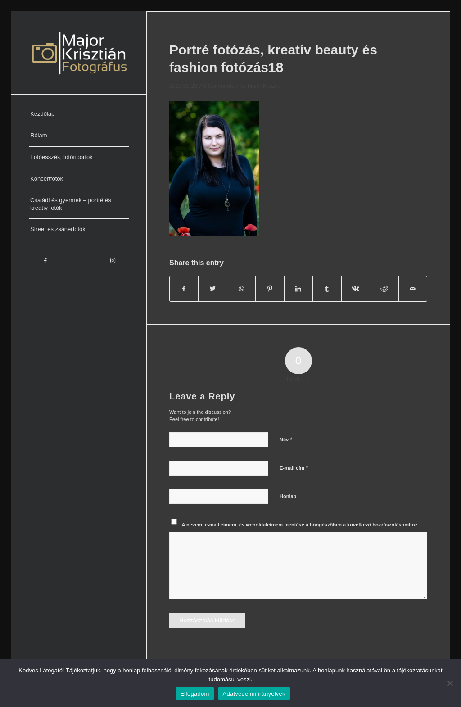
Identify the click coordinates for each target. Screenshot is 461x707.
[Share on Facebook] (184, 288)
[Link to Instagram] (112, 260)
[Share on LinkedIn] (298, 288)
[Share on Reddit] (384, 288)
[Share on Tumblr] (327, 288)
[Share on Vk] (356, 288)
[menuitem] (79, 114)
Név (286, 439)
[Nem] (449, 683)
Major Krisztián (266, 86)
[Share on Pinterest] (270, 288)
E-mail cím (294, 467)
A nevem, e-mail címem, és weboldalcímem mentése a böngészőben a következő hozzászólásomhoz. (300, 524)
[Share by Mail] (413, 288)
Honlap (288, 496)
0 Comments (219, 86)
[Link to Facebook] (45, 260)
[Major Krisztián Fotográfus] (78, 52)
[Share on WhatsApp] (241, 288)
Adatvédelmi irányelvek (254, 693)
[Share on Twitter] (212, 288)
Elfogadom (194, 693)
